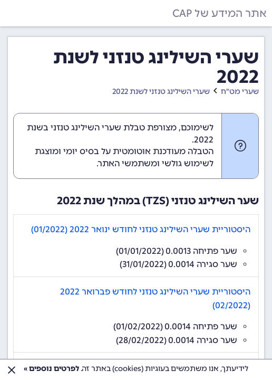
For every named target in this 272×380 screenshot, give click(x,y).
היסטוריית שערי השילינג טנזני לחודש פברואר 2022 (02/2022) (155, 298)
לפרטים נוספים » (51, 368)
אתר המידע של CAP (219, 13)
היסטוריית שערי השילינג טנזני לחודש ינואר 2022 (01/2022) (140, 229)
